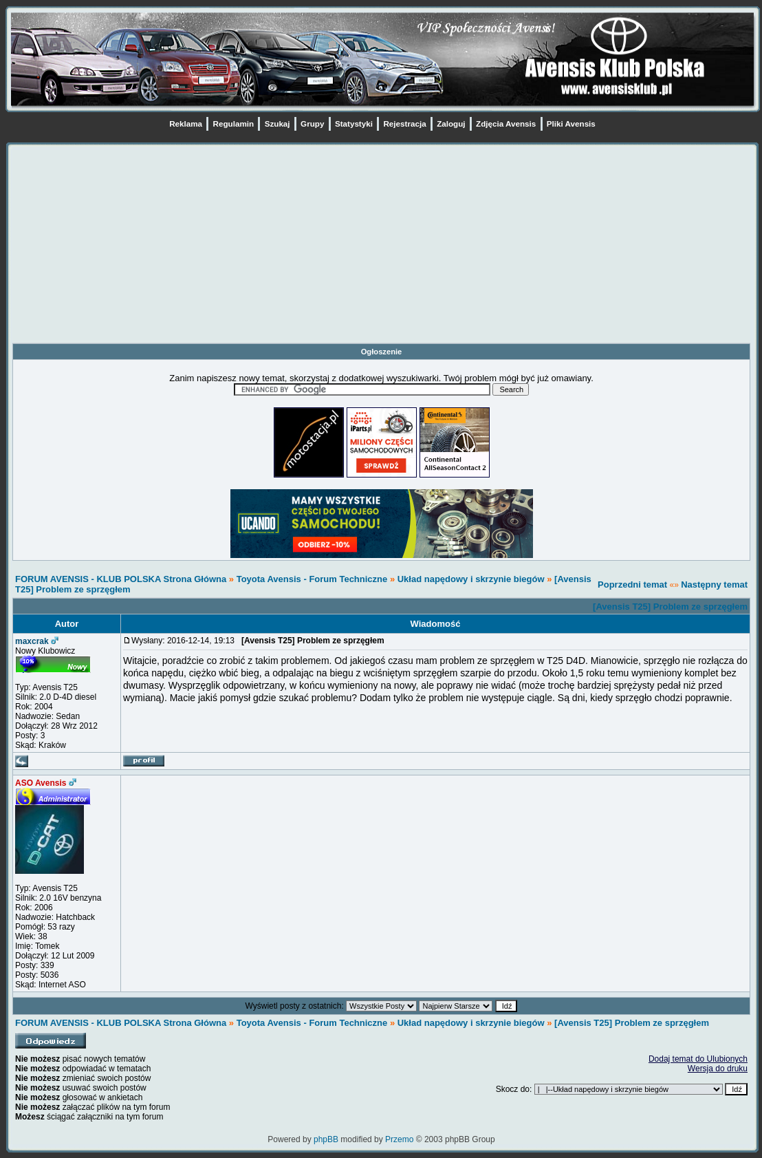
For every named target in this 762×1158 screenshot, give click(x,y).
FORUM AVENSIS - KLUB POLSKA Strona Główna (120, 579)
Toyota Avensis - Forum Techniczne (312, 579)
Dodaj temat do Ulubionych (698, 1059)
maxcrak (32, 641)
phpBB (326, 1139)
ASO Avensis (40, 783)
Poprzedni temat (632, 584)
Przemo (399, 1139)
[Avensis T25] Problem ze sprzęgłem (670, 606)
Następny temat (714, 584)
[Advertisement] (381, 246)
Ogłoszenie (381, 351)
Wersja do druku (718, 1068)
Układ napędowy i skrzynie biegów (471, 579)
